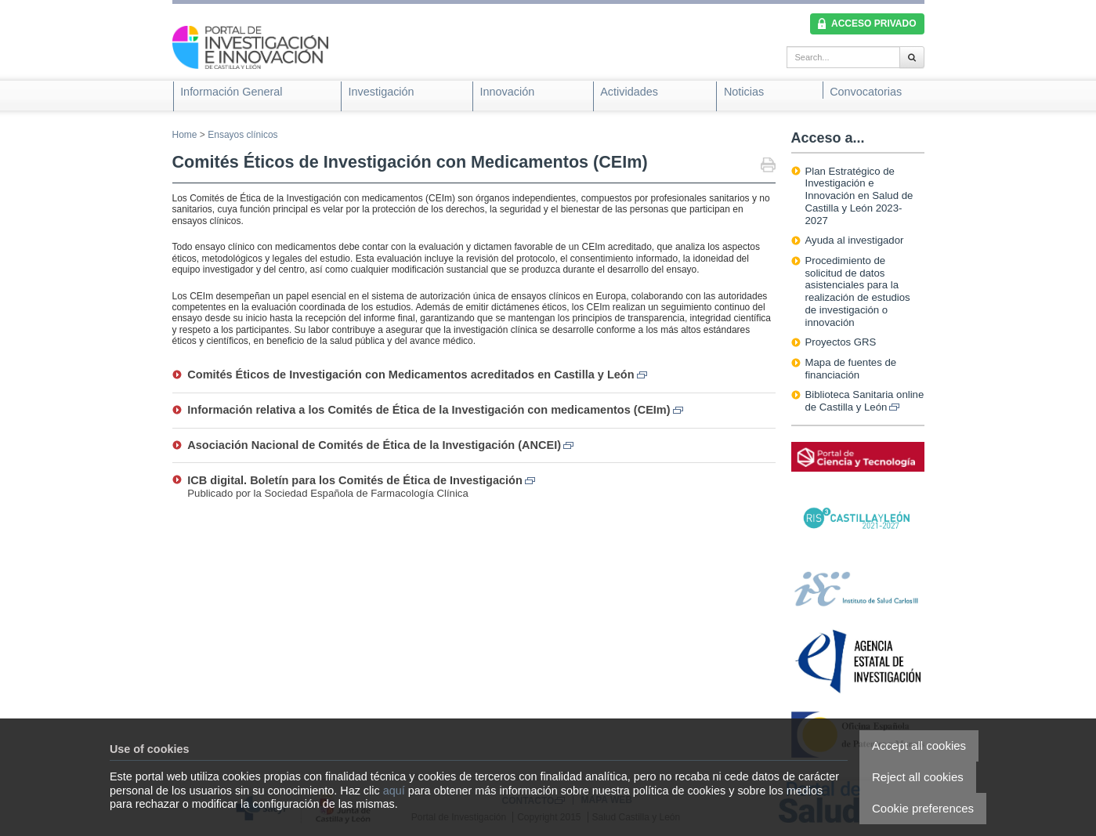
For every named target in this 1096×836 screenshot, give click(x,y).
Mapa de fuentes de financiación (851, 368)
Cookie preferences (923, 808)
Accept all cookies (919, 745)
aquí (394, 790)
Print (768, 166)
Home (184, 134)
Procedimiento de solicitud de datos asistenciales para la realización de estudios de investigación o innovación (857, 291)
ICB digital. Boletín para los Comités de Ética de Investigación (361, 480)
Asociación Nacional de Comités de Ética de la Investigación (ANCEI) (380, 445)
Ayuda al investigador (854, 240)
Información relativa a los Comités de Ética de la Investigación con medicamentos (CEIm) (434, 410)
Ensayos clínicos (242, 134)
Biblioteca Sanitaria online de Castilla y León (864, 401)
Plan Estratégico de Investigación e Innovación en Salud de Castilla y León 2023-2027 (859, 195)
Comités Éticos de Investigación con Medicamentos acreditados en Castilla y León (416, 374)
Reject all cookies (918, 777)
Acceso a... (828, 138)
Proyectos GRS (841, 342)
